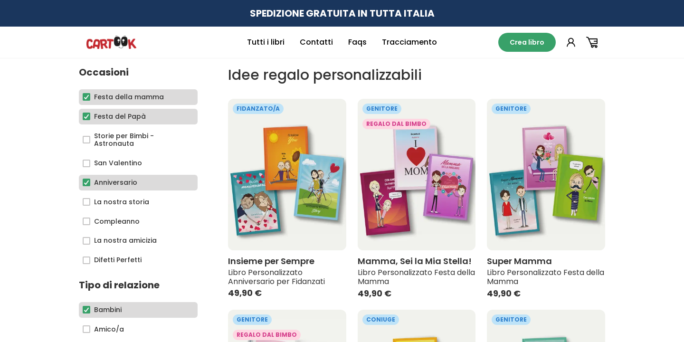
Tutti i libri (266, 42)
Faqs (357, 42)
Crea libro (527, 42)
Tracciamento (409, 42)
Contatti (316, 42)
